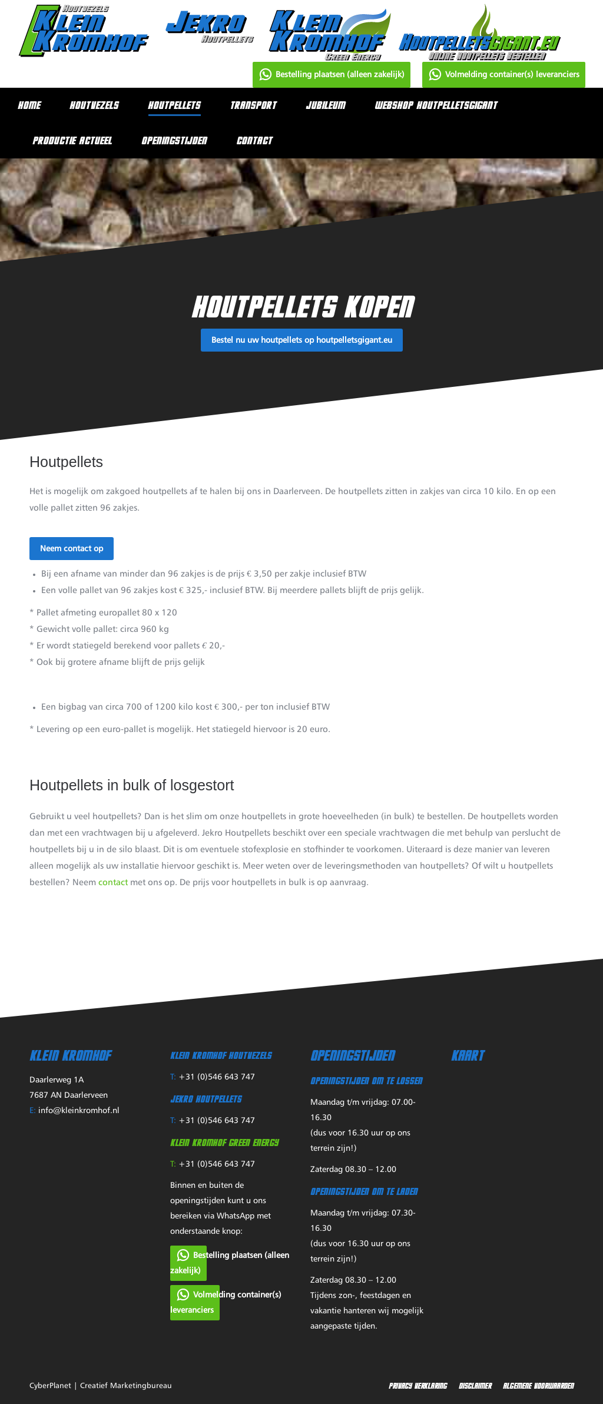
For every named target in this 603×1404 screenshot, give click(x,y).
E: (32, 1111)
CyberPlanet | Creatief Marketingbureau (100, 1386)
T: (173, 1077)
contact (113, 883)
